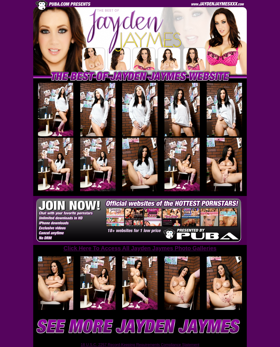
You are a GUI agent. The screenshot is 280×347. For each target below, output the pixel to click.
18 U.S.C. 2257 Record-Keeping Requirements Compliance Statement (140, 345)
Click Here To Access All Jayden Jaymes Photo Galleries (140, 248)
